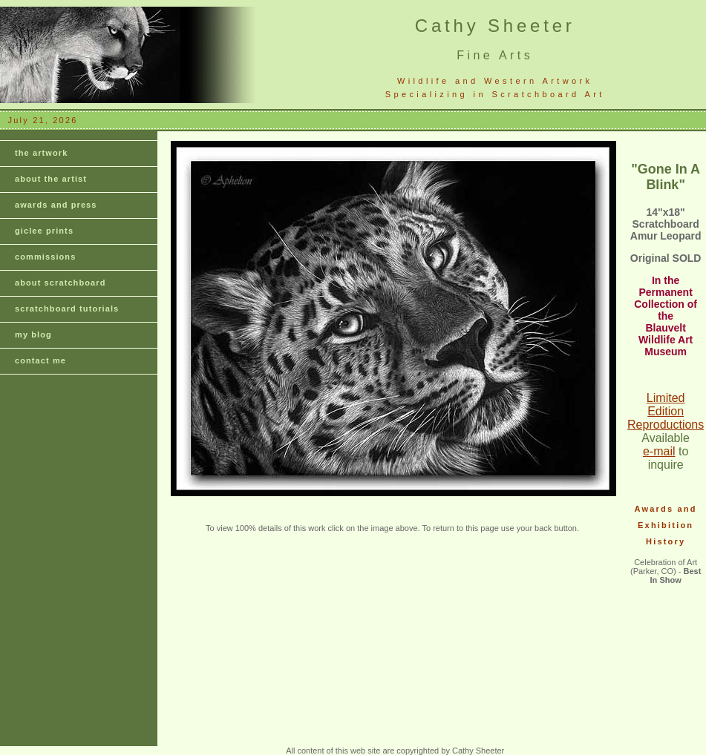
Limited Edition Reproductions (665, 411)
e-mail (659, 451)
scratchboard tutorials (67, 308)
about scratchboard (60, 282)
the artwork (41, 152)
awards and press (56, 204)
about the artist (51, 178)
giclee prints (44, 230)
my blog (33, 334)
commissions (45, 256)
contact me (40, 360)
